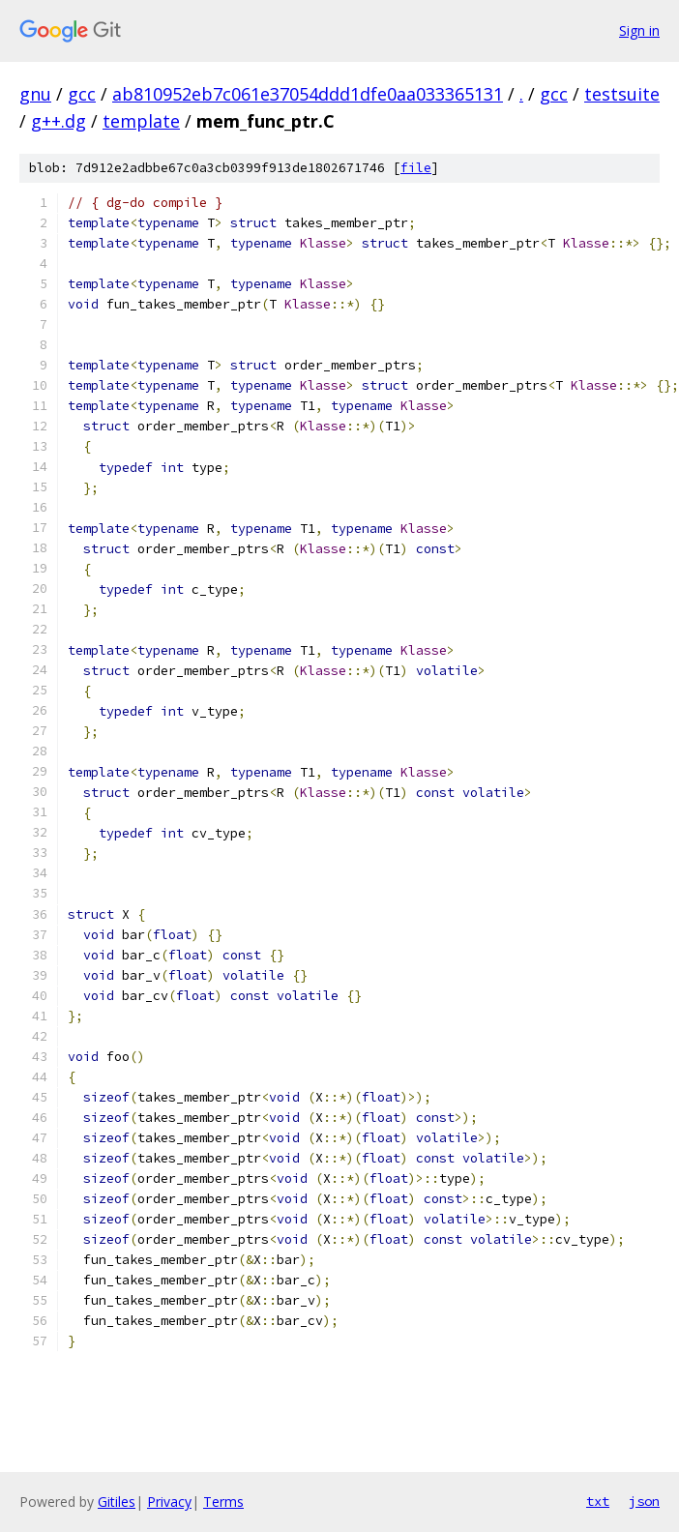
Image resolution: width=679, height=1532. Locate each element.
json (644, 1501)
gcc (82, 93)
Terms (223, 1501)
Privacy (169, 1501)
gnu (35, 93)
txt (597, 1501)
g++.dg (58, 121)
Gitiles (116, 1501)
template (141, 121)
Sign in (639, 30)
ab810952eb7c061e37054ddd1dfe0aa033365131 (307, 93)
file (415, 168)
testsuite (622, 93)
